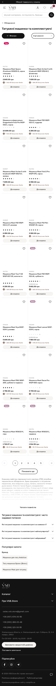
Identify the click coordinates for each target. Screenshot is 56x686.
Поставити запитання (11, 650)
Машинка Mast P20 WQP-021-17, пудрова (39, 121)
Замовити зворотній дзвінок (19, 645)
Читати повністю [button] (28, 507)
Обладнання (8, 23)
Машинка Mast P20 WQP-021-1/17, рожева (13, 224)
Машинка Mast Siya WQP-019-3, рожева (13, 328)
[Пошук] (51, 15)
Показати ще (28, 471)
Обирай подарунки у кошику (28, 2)
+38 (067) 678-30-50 (12, 616)
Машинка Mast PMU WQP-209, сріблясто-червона (13, 381)
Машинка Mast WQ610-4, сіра (13, 433)
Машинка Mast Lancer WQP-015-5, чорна (40, 328)
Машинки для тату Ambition (15, 557)
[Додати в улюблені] (24, 44)
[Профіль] (37, 7)
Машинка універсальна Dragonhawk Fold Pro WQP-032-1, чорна (14, 122)
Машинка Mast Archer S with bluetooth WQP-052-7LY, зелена (14, 173)
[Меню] (4, 7)
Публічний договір (34, 678)
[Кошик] (51, 7)
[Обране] (44, 7)
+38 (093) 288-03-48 (12, 622)
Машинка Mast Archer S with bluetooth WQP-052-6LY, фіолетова (40, 71)
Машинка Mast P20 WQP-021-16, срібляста (39, 275)
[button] (28, 524)
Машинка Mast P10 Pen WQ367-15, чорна (38, 224)
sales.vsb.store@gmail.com (16, 611)
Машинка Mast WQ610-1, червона (39, 433)
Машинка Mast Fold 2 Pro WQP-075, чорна (39, 172)
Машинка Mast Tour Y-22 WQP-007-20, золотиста (13, 275)
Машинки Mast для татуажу (14, 569)
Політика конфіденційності (13, 678)
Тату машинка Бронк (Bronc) (15, 563)
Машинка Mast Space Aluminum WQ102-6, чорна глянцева (14, 71)
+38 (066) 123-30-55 (12, 627)
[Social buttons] (51, 674)
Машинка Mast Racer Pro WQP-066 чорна (39, 381)
